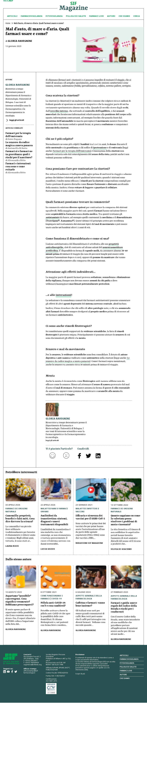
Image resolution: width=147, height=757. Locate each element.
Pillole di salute (128, 666)
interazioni (63, 295)
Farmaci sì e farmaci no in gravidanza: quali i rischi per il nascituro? (18, 154)
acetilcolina (52, 250)
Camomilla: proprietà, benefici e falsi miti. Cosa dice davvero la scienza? (19, 518)
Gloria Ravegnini (20, 40)
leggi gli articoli (16, 120)
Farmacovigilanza (31, 16)
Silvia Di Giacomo (121, 549)
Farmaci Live (96, 16)
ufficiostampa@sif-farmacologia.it (31, 671)
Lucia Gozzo (48, 549)
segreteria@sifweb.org (33, 664)
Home (7, 23)
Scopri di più (80, 673)
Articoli (12, 16)
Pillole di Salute (76, 16)
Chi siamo (124, 16)
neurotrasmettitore (112, 247)
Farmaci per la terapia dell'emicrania (72, 151)
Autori (111, 16)
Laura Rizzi (12, 546)
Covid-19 (56, 598)
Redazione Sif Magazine (89, 543)
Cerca (136, 16)
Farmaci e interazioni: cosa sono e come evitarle (18, 166)
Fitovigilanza (54, 16)
